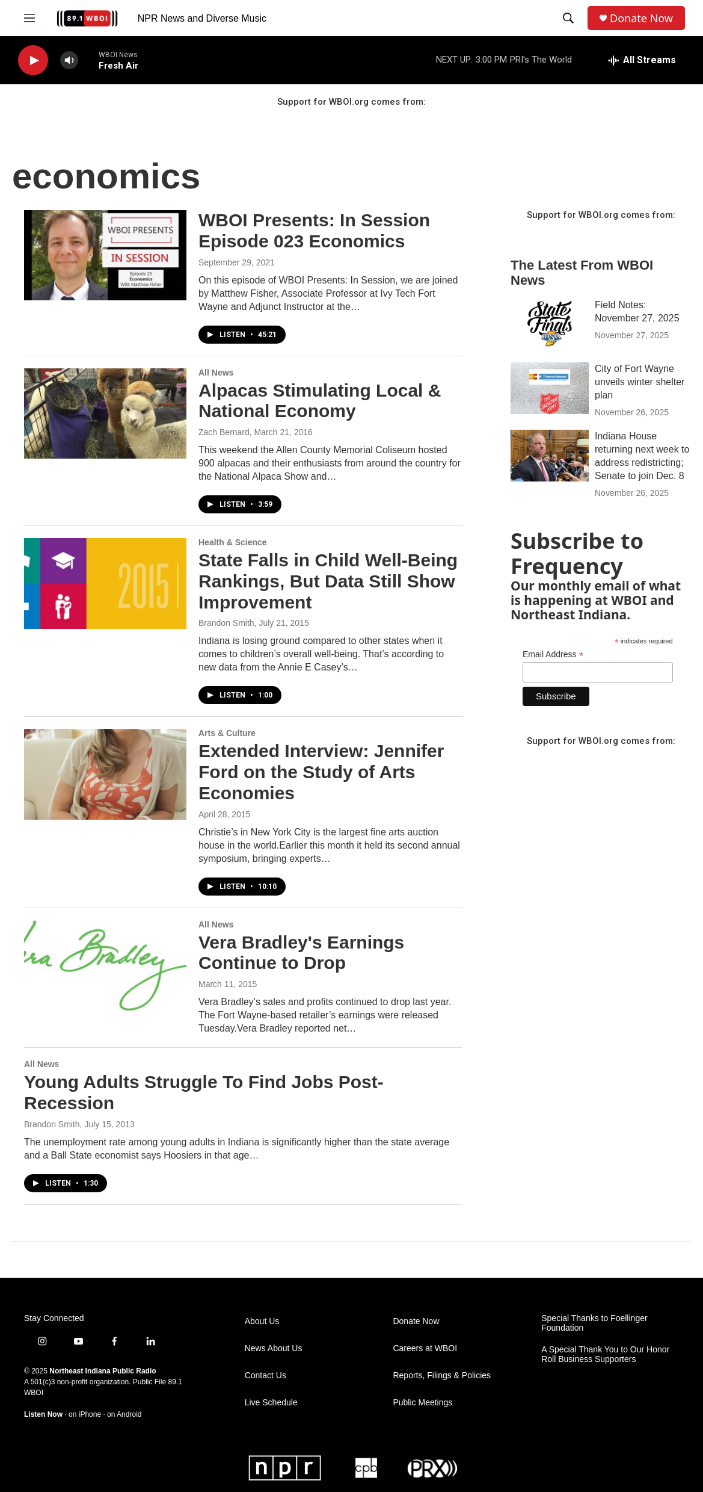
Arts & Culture (227, 733)
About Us (262, 1321)
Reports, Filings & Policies (442, 1375)
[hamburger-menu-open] (29, 18)
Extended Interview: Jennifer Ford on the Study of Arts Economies (321, 772)
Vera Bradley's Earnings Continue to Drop (301, 952)
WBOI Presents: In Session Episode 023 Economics (314, 230)
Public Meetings (422, 1402)
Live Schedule (271, 1402)
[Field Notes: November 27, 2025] (550, 324)
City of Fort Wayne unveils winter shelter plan (639, 382)
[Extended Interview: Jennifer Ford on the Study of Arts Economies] (105, 774)
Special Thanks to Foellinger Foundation (594, 1323)
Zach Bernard (224, 432)
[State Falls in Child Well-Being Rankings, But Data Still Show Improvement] (105, 583)
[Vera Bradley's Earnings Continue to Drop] (105, 965)
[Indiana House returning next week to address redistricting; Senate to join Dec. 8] (550, 455)
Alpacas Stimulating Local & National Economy (319, 400)
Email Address (553, 654)
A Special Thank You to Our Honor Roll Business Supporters (605, 1354)
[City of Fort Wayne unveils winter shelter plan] (550, 388)
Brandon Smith (226, 623)
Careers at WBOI (425, 1348)
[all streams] (642, 60)
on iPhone (85, 1414)
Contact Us (265, 1375)
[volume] (69, 60)
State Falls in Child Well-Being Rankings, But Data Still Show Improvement (328, 581)
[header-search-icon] (568, 18)
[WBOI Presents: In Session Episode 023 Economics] (105, 255)
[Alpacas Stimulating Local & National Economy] (105, 413)
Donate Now (641, 18)
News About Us (273, 1348)
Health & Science (232, 542)
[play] (33, 60)
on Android (124, 1414)
